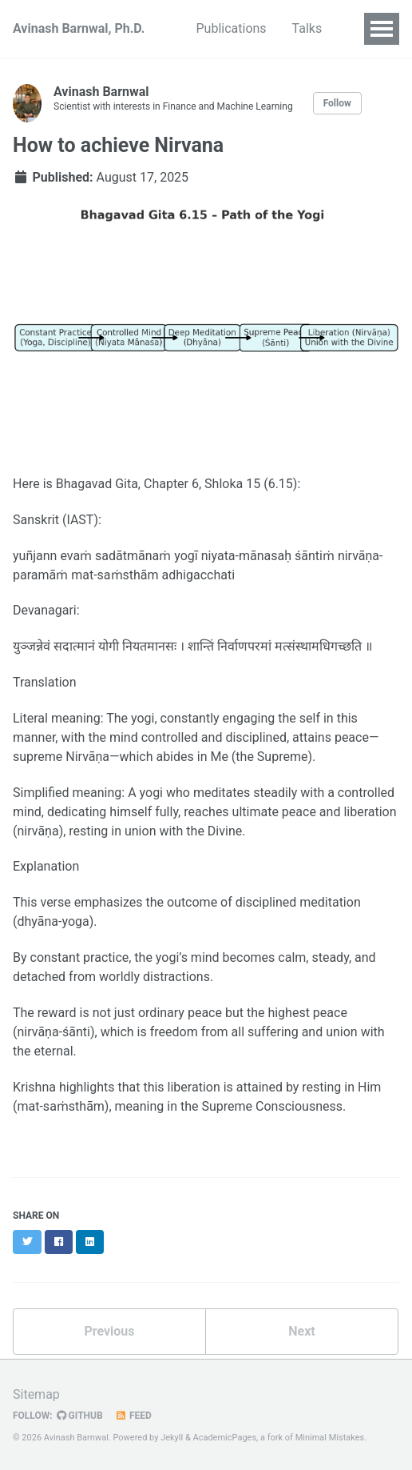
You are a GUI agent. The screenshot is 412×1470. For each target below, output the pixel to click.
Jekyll (171, 1437)
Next (301, 1331)
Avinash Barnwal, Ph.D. (79, 28)
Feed (133, 1415)
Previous (109, 1331)
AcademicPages (225, 1437)
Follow (337, 103)
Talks (307, 28)
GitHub (80, 1415)
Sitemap (36, 1394)
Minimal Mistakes (330, 1437)
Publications (231, 28)
